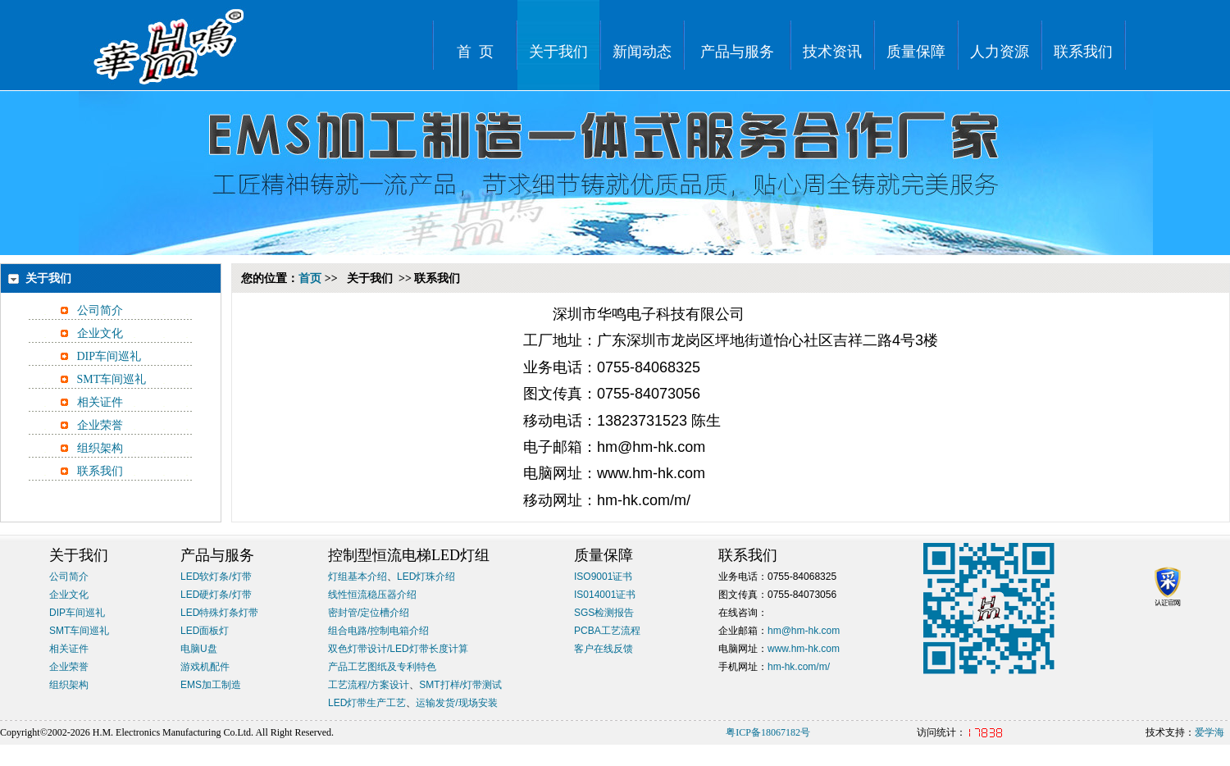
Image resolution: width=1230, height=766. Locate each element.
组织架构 (100, 448)
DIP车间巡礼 (109, 356)
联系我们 (100, 471)
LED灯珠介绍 (426, 576)
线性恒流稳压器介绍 (372, 594)
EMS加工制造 (210, 685)
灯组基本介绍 (357, 576)
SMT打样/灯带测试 (460, 685)
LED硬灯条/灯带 (216, 594)
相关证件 (100, 402)
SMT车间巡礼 (112, 379)
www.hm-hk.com (804, 648)
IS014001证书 (605, 594)
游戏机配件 (205, 667)
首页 (309, 278)
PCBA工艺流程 (607, 630)
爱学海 (1209, 732)
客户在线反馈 (603, 648)
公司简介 (100, 310)
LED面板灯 (204, 630)
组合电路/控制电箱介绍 (378, 630)
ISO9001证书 (603, 576)
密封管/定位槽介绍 (368, 612)
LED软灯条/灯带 (216, 576)
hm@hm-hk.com (804, 630)
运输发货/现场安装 (456, 703)
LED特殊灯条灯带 (219, 612)
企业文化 (100, 333)
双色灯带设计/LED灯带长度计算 (398, 648)
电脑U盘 (198, 648)
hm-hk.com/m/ (799, 667)
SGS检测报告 (604, 612)
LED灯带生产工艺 (367, 703)
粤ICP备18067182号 (768, 732)
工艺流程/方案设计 (368, 685)
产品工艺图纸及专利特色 (382, 667)
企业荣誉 (100, 425)
